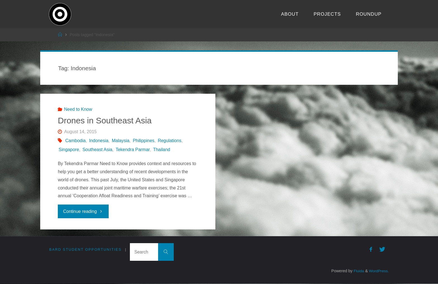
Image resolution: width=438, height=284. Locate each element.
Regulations (170, 140)
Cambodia (75, 140)
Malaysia (120, 140)
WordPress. (378, 271)
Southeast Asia (97, 149)
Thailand (161, 149)
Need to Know (78, 109)
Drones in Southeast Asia (105, 120)
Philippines (143, 140)
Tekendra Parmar (133, 149)
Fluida (357, 271)
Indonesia (98, 140)
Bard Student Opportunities (85, 249)
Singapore (69, 149)
